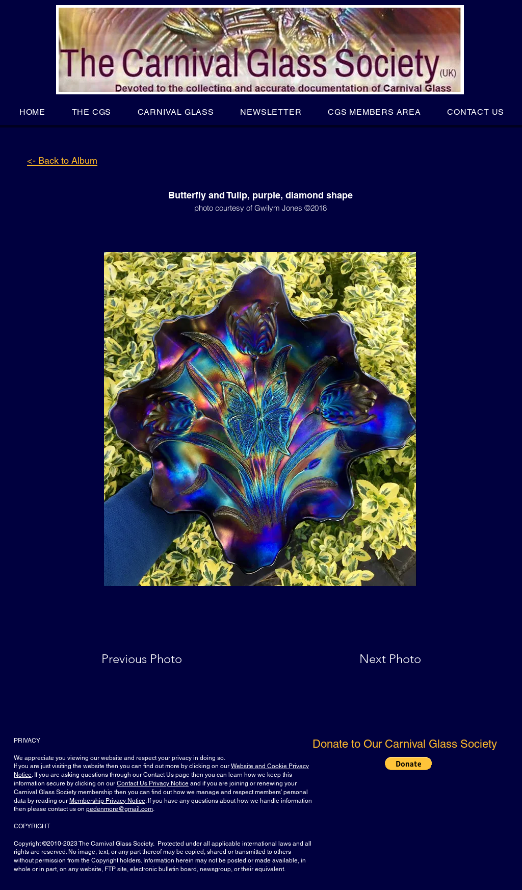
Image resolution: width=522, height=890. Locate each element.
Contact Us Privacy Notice (153, 783)
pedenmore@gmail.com (119, 808)
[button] (91, 112)
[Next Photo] (370, 659)
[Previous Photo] (156, 659)
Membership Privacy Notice (107, 800)
